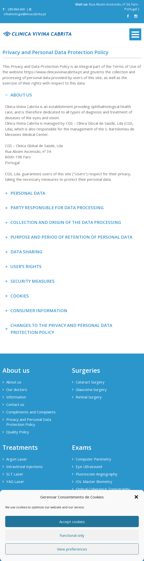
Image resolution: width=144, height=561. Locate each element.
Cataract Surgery (90, 381)
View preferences (72, 549)
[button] (136, 496)
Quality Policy (17, 431)
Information (16, 396)
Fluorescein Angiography (96, 473)
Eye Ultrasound (89, 466)
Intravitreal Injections (24, 466)
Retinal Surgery (89, 396)
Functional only (72, 535)
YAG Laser (15, 481)
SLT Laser (14, 473)
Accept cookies (72, 521)
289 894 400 (16, 9)
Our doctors (16, 389)
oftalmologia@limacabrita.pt (25, 14)
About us (13, 381)
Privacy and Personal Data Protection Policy (28, 422)
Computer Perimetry (93, 459)
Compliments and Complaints (31, 411)
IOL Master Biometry (94, 481)
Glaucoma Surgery (91, 389)
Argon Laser (16, 459)
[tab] (72, 137)
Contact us (15, 404)
